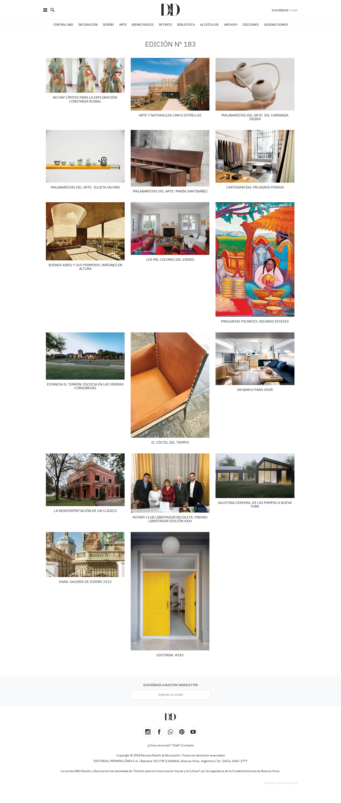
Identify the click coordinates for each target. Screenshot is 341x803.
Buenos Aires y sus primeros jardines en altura (85, 267)
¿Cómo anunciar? (159, 745)
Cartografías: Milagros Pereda (255, 187)
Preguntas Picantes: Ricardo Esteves (255, 321)
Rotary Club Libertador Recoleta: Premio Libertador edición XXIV (170, 519)
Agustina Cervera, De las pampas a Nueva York (255, 505)
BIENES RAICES (143, 24)
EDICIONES (251, 24)
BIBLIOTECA (186, 24)
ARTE (123, 24)
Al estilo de (209, 24)
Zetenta (293, 783)
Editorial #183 (170, 655)
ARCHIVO (230, 24)
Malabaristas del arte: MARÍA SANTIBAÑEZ (170, 191)
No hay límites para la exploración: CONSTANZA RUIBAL (85, 99)
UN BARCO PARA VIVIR (255, 390)
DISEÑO (108, 24)
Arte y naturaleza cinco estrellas (170, 115)
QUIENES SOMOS (276, 24)
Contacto (188, 745)
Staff (176, 745)
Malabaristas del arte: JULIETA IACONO (85, 187)
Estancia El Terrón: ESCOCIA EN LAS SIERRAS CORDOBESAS (85, 386)
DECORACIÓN (88, 24)
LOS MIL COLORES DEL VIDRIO (170, 260)
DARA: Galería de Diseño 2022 (85, 582)
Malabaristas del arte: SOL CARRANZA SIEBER (254, 117)
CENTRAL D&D (63, 24)
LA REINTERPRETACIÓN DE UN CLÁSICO (85, 511)
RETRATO (165, 24)
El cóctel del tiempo (170, 442)
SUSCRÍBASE (280, 10)
